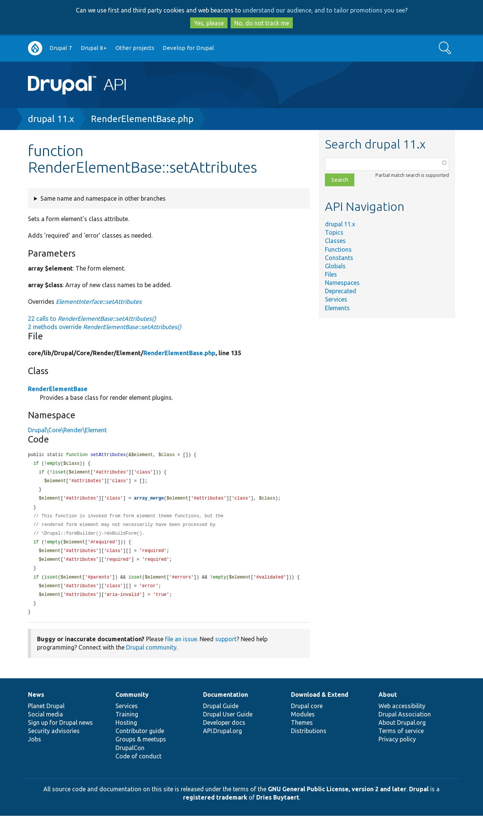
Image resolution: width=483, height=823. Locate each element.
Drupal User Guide (227, 721)
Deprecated (340, 291)
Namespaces (342, 282)
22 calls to (92, 318)
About (387, 701)
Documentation (225, 701)
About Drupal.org (402, 729)
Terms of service (401, 738)
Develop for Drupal (188, 48)
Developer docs (224, 729)
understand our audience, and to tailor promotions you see (324, 10)
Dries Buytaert (277, 804)
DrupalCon (130, 755)
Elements (337, 308)
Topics (334, 232)
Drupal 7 (60, 48)
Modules (303, 721)
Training (126, 721)
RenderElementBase (58, 388)
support (226, 646)
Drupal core (307, 713)
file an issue (181, 646)
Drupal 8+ (94, 48)
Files (331, 274)
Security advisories (54, 738)
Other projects (134, 48)
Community (132, 701)
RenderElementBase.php (142, 119)
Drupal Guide (220, 713)
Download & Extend (319, 701)
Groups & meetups (140, 746)
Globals (335, 266)
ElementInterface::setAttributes (99, 301)
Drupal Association (404, 721)
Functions (338, 249)
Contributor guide (139, 738)
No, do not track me (261, 23)
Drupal (419, 796)
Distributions (308, 738)
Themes (302, 729)
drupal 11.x (51, 119)
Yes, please (209, 23)
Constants (339, 257)
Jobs (34, 746)
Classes (335, 240)
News (36, 701)
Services (336, 299)
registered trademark (215, 804)
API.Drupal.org (222, 738)
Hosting (126, 729)
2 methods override (104, 326)
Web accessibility (401, 713)
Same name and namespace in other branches (103, 198)
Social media (45, 721)
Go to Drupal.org (35, 48)
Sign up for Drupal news (60, 729)
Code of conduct (138, 763)
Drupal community (151, 654)
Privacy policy (397, 746)
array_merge (149, 500)
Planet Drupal (46, 713)
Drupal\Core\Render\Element (67, 430)
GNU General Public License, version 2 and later (337, 796)
